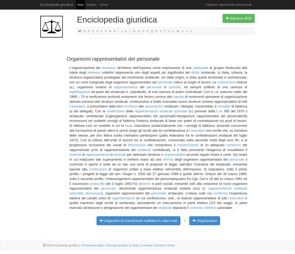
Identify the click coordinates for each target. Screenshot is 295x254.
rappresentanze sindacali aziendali (161, 111)
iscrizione (130, 106)
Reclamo (160, 245)
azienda (175, 87)
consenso (233, 145)
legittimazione (79, 92)
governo (144, 184)
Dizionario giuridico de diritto (122, 245)
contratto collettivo (203, 208)
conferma (221, 193)
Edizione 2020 (239, 18)
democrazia (136, 145)
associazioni (154, 106)
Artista (171, 245)
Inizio (80, 4)
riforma (168, 159)
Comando (147, 245)
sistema (75, 154)
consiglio (223, 106)
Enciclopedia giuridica (56, 5)
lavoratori (109, 68)
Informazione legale (92, 245)
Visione (104, 4)
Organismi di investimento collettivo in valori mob (140, 221)
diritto (195, 72)
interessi (94, 72)
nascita (178, 97)
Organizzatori (207, 221)
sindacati (144, 150)
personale (165, 82)
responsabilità (174, 154)
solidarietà (200, 68)
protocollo (97, 184)
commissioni (226, 82)
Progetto (92, 4)
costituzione (116, 111)
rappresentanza (125, 87)
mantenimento (188, 145)
